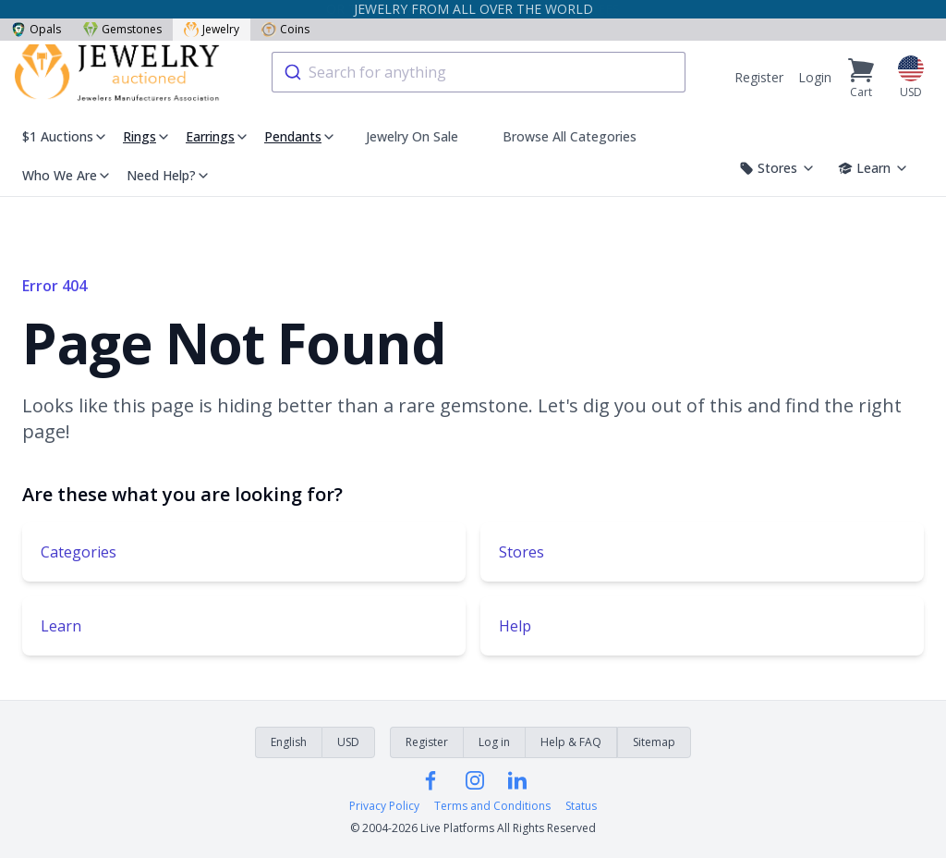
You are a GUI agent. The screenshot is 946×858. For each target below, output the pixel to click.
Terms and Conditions (492, 806)
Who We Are (67, 175)
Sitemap (654, 742)
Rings (139, 136)
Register (758, 77)
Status (581, 806)
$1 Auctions (65, 136)
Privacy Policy (384, 806)
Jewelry (211, 29)
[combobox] (478, 72)
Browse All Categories (570, 136)
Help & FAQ (570, 742)
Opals (36, 29)
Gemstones (122, 29)
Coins (285, 29)
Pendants (292, 136)
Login (814, 77)
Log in (494, 742)
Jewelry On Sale (412, 136)
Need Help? (169, 175)
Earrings (210, 136)
